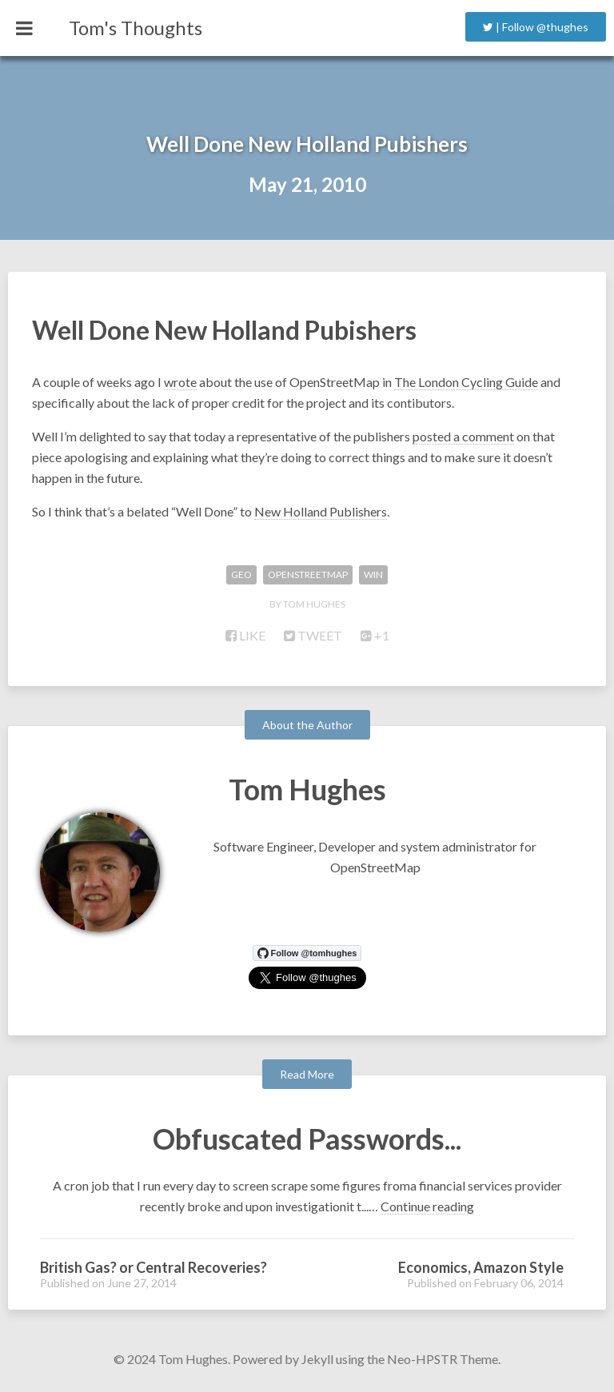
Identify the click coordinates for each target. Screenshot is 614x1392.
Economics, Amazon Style (481, 1267)
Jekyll (317, 1358)
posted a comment (463, 436)
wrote (180, 381)
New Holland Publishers (320, 511)
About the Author (307, 725)
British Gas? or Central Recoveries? (153, 1267)
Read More (307, 1074)
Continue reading (427, 1206)
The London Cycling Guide (466, 381)
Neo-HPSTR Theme (442, 1358)
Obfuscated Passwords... (307, 1138)
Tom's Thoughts (135, 27)
